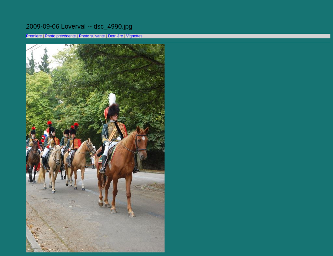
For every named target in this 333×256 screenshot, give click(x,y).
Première (34, 36)
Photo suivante (92, 36)
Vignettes (134, 36)
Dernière (115, 36)
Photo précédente (60, 36)
